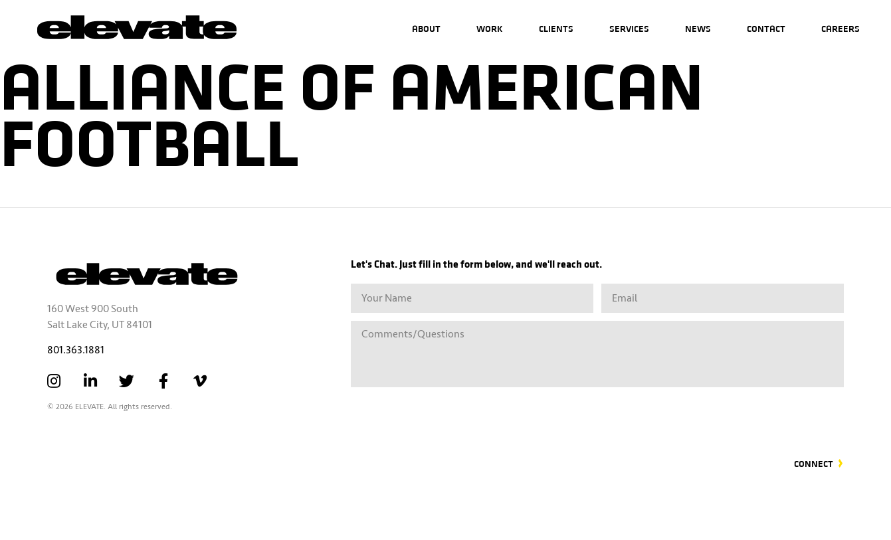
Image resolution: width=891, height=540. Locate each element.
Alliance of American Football (352, 111)
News (698, 28)
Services (629, 28)
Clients (556, 28)
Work (489, 28)
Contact (766, 28)
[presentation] (743, 414)
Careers (840, 28)
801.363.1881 (75, 350)
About (426, 28)
